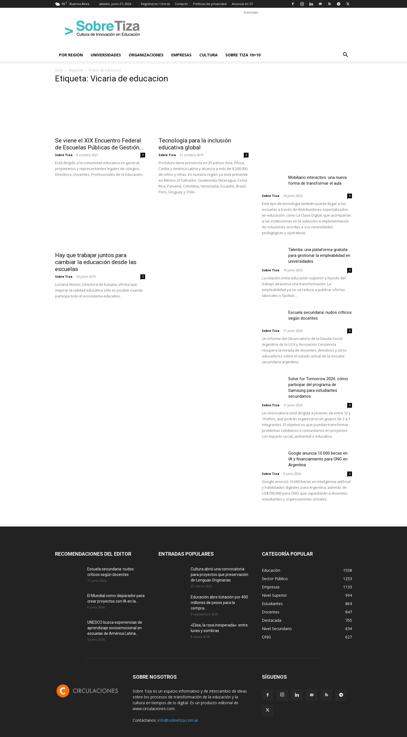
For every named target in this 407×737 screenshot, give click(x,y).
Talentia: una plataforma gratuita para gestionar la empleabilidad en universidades (319, 255)
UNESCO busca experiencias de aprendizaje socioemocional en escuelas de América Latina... (114, 628)
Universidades (106, 54)
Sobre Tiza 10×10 (242, 54)
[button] (345, 55)
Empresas (181, 54)
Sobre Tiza (64, 155)
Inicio (59, 70)
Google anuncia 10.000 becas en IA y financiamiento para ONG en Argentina (318, 459)
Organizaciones (146, 54)
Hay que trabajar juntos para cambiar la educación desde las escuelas (96, 262)
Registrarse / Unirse (155, 4)
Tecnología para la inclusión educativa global (194, 144)
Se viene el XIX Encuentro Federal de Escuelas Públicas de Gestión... (99, 144)
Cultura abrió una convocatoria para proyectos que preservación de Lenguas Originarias (219, 574)
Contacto (181, 4)
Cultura (208, 54)
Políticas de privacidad (210, 4)
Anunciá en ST (242, 4)
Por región (71, 54)
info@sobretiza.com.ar (178, 720)
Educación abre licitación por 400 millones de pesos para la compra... (219, 602)
